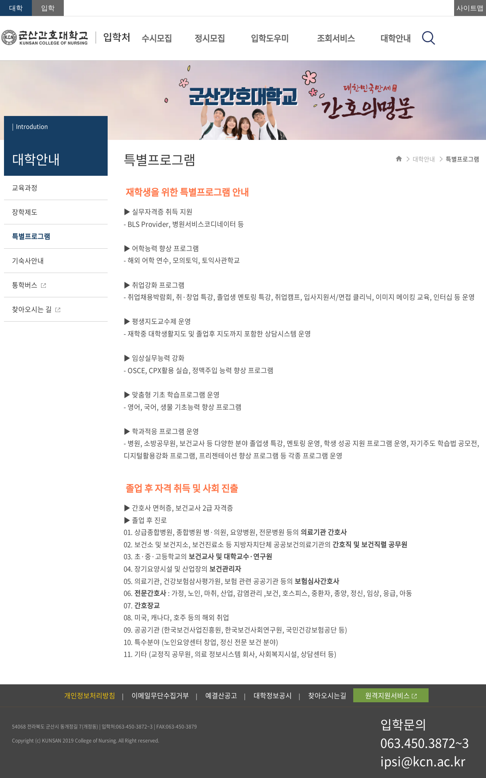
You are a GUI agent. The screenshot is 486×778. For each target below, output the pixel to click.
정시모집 (210, 38)
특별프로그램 (31, 236)
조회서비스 (336, 38)
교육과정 (24, 188)
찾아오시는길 (327, 695)
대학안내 (395, 38)
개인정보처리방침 (89, 695)
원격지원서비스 (391, 695)
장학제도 (24, 212)
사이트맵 (470, 8)
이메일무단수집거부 (160, 695)
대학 (16, 8)
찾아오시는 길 (36, 309)
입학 (48, 8)
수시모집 (157, 38)
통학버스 (29, 285)
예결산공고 (221, 695)
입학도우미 (270, 38)
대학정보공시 (273, 695)
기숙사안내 (28, 260)
